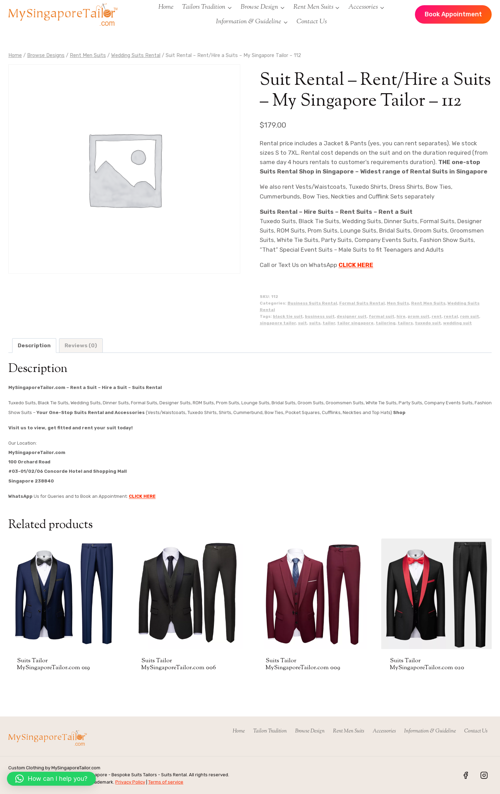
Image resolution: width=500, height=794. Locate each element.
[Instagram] (484, 775)
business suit (320, 316)
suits (314, 323)
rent (437, 316)
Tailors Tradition (270, 731)
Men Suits (398, 303)
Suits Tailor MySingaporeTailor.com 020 (427, 664)
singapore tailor (278, 323)
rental (451, 316)
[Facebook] (465, 775)
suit (302, 323)
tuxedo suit (428, 323)
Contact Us (312, 21)
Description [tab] (34, 345)
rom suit (469, 316)
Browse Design (310, 731)
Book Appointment (453, 14)
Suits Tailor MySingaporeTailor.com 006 (178, 664)
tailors (405, 323)
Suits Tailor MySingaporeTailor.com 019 (53, 664)
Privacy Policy (130, 782)
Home (166, 7)
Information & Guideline (430, 731)
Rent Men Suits (428, 303)
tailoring (385, 323)
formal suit (381, 316)
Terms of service (165, 782)
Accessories (384, 731)
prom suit (419, 316)
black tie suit (288, 316)
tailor (329, 323)
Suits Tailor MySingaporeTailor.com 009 (303, 664)
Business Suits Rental (312, 303)
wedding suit (457, 323)
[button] (51, 779)
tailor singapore (355, 323)
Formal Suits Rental (362, 303)
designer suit (352, 316)
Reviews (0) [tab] (81, 345)
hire (401, 316)
